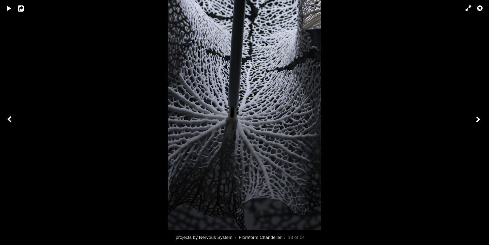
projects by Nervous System (204, 237)
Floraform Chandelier (260, 237)
